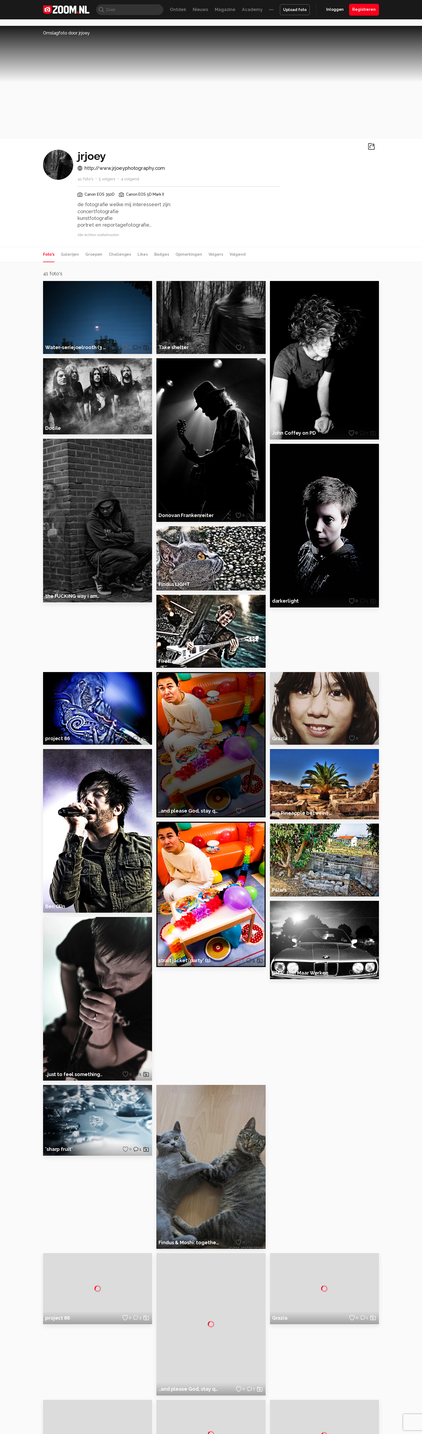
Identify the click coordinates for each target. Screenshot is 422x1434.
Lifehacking (250, 1404)
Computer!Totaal (135, 1404)
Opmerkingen (188, 254)
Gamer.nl (291, 1404)
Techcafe (209, 1404)
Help (320, 1377)
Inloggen (335, 9)
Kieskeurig (70, 1404)
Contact (323, 1387)
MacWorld (229, 1404)
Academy (252, 9)
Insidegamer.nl (314, 1404)
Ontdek (178, 9)
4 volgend (130, 179)
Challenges (120, 254)
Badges (161, 254)
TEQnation (268, 1410)
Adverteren (326, 1339)
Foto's (48, 254)
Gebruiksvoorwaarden (336, 1358)
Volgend (238, 254)
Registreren (364, 9)
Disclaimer (325, 1349)
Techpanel (271, 1404)
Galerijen (70, 254)
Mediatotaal (188, 1404)
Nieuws (200, 9)
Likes (142, 254)
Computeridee (94, 1404)
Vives (208, 1410)
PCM (114, 1404)
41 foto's (85, 179)
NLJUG (251, 1410)
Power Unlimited (344, 1404)
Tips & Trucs (163, 1404)
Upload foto (295, 10)
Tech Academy (188, 1410)
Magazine (225, 9)
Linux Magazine (229, 1410)
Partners (323, 1368)
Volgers (216, 254)
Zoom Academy (158, 1410)
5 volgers (107, 179)
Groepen (93, 254)
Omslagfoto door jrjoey (66, 33)
